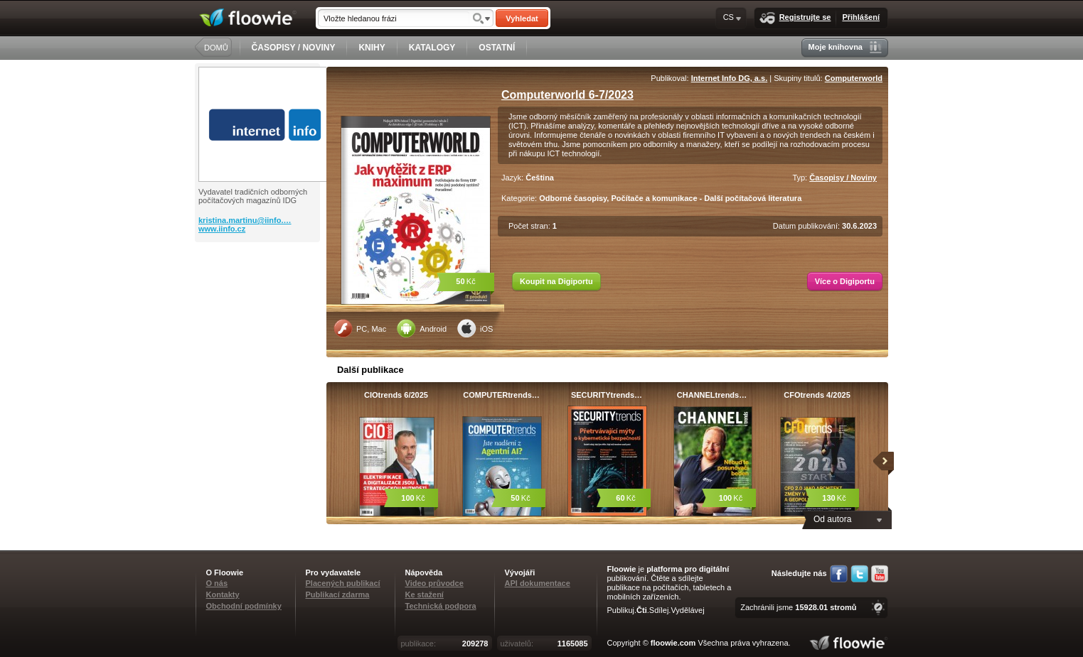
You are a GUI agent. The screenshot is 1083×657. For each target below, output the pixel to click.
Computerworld (853, 78)
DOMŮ (216, 47)
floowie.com (673, 643)
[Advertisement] (259, 299)
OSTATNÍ (497, 48)
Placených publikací (343, 583)
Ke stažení (424, 594)
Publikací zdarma (338, 594)
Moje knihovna (845, 47)
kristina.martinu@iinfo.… (245, 220)
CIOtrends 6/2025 (396, 395)
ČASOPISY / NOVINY (294, 48)
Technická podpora (440, 606)
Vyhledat (522, 18)
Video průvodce (434, 583)
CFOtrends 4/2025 (817, 395)
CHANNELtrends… (712, 395)
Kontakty (223, 594)
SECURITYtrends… (606, 395)
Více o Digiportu (845, 281)
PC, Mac (360, 328)
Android (422, 328)
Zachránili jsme (798, 607)
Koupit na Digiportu (556, 281)
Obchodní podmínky (244, 606)
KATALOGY (432, 48)
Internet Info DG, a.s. (729, 78)
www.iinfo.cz (221, 228)
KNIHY (371, 48)
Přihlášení (861, 17)
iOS (475, 328)
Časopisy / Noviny (843, 177)
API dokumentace (537, 583)
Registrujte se (795, 18)
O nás (217, 583)
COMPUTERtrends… (501, 395)
